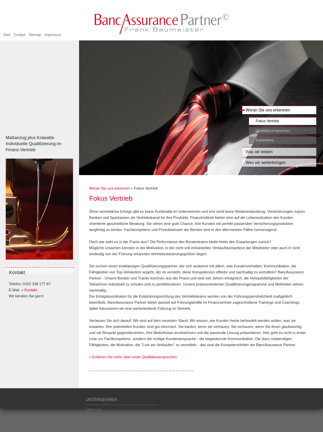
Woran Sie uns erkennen (266, 110)
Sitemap (35, 35)
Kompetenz (265, 140)
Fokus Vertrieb (267, 121)
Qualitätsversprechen (273, 131)
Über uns (94, 409)
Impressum (52, 35)
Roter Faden (97, 420)
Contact (19, 35)
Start (6, 35)
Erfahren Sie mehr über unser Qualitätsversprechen (134, 357)
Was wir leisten (259, 151)
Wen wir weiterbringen (266, 162)
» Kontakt (29, 290)
